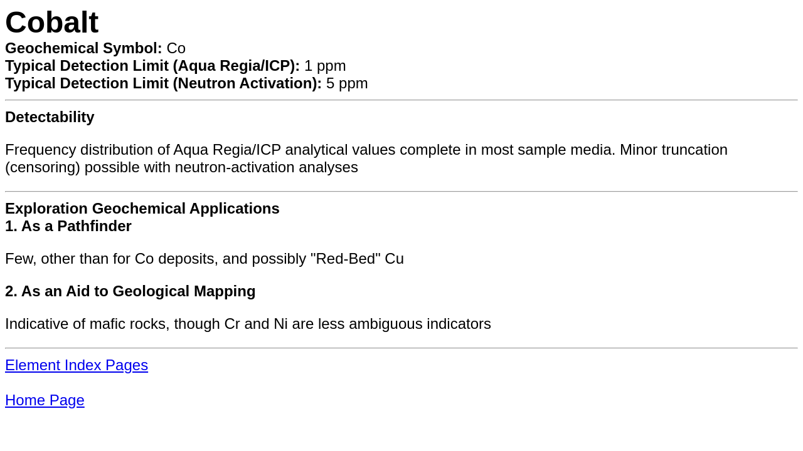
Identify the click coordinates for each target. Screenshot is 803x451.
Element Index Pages (76, 364)
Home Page (45, 399)
